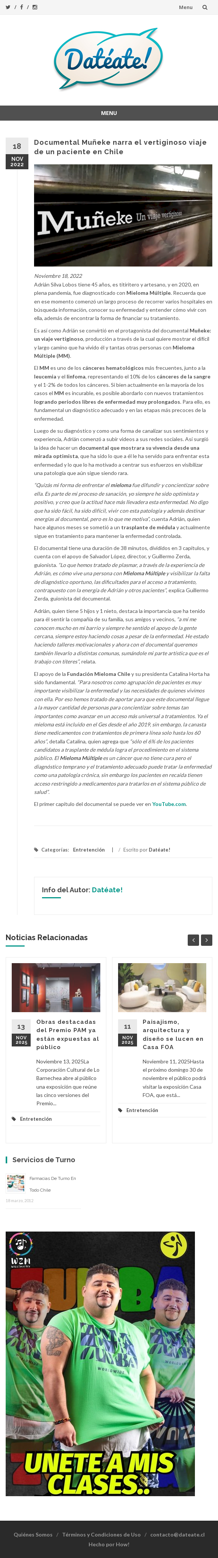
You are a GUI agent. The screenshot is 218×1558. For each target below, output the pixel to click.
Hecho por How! (109, 1544)
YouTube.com (169, 804)
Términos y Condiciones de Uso (101, 1534)
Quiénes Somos (33, 1534)
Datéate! (159, 850)
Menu (186, 7)
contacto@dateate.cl (177, 1534)
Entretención (89, 850)
